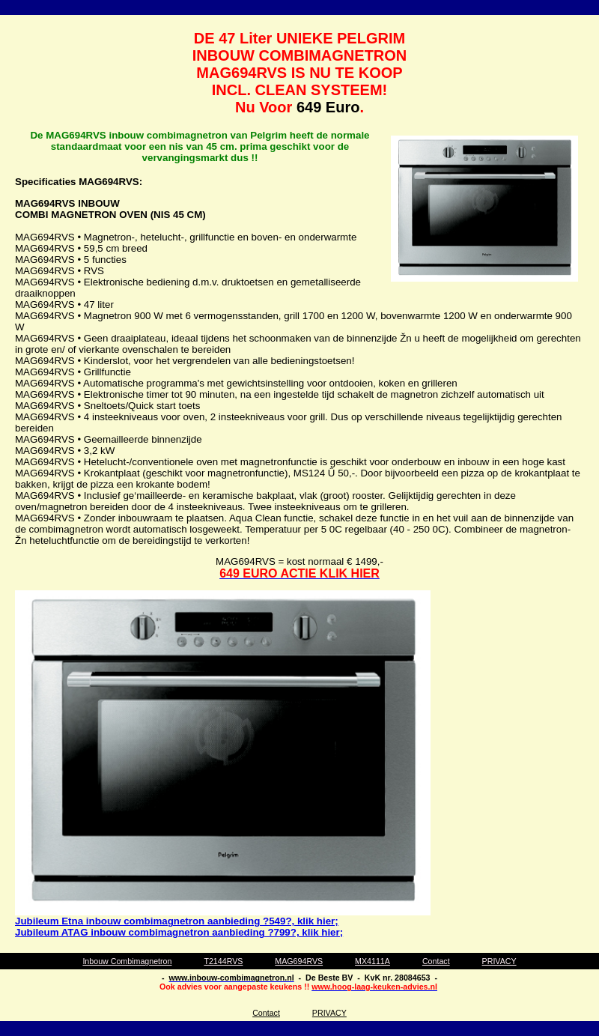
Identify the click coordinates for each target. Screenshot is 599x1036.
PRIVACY (499, 961)
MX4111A (372, 961)
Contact (436, 961)
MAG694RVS (299, 961)
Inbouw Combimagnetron (126, 961)
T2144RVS (223, 961)
